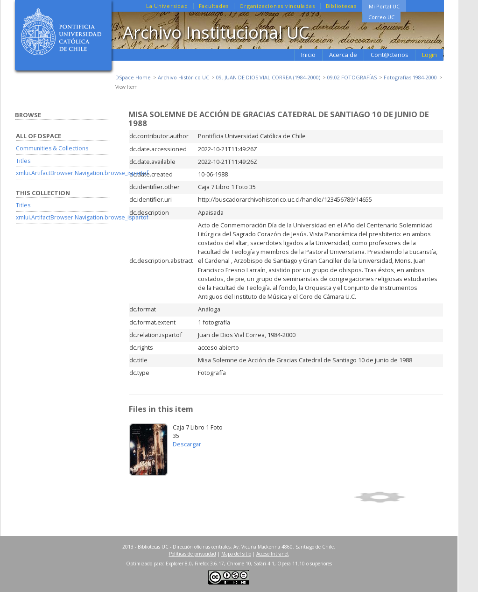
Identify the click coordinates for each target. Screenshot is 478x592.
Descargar (187, 444)
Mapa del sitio (236, 553)
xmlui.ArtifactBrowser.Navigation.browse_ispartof (82, 173)
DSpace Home (133, 77)
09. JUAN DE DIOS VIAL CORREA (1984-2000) (268, 77)
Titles (23, 161)
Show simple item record (397, 497)
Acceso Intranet (272, 553)
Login (429, 54)
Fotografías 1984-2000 (410, 77)
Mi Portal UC (384, 6)
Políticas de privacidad (192, 553)
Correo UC (381, 17)
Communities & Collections (52, 148)
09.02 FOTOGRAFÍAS (352, 77)
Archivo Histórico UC (183, 77)
